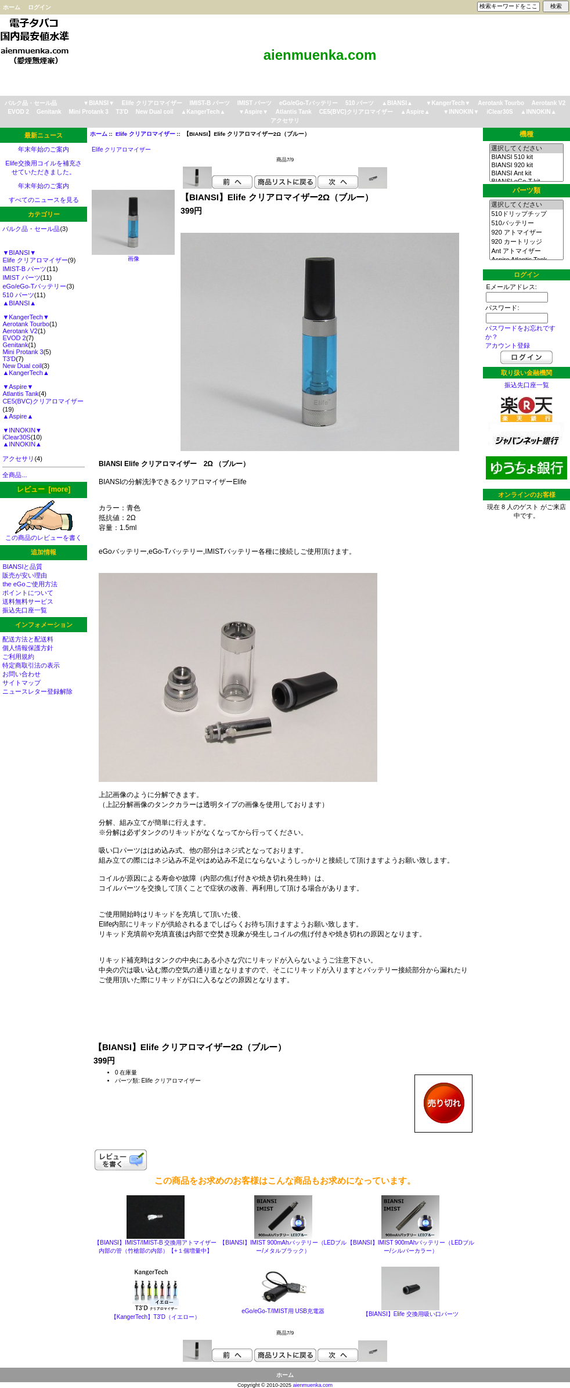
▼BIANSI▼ (98, 103)
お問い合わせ (21, 673)
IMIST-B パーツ (210, 103)
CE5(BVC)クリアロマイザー (356, 112)
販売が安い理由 (24, 575)
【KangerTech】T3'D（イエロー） (155, 1317)
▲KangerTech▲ (203, 112)
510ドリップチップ (526, 214)
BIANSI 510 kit (526, 157)
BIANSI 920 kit (526, 165)
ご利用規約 (18, 656)
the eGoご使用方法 (29, 584)
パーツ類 (526, 190)
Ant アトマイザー (526, 251)
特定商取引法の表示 (31, 665)
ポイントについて (27, 592)
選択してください (526, 148)
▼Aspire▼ (253, 112)
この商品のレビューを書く (43, 534)
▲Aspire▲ (415, 112)
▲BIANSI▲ (397, 103)
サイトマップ (21, 682)
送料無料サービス (27, 601)
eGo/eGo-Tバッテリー (308, 103)
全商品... (14, 474)
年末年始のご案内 (43, 149)
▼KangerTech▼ (448, 103)
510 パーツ (359, 103)
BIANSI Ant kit (526, 174)
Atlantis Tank (294, 112)
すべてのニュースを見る (44, 199)
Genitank (49, 112)
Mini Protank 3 (88, 112)
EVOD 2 (18, 112)
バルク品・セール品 (31, 103)
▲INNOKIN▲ (539, 112)
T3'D (122, 112)
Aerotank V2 (548, 103)
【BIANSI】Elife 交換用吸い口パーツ (411, 1314)
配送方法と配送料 (27, 639)
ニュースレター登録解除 (37, 691)
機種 (526, 134)
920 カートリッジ (526, 242)
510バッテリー (526, 223)
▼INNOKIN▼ (461, 112)
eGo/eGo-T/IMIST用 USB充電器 (282, 1311)
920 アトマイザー (526, 232)
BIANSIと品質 (22, 566)
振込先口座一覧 (24, 610)
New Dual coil (155, 112)
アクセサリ (285, 120)
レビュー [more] (43, 489)
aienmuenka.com (313, 1385)
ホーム (11, 7)
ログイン (39, 7)
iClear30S (499, 112)
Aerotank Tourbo (501, 103)
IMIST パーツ (254, 103)
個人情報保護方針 (27, 647)
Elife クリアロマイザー (145, 134)
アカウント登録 (507, 345)
